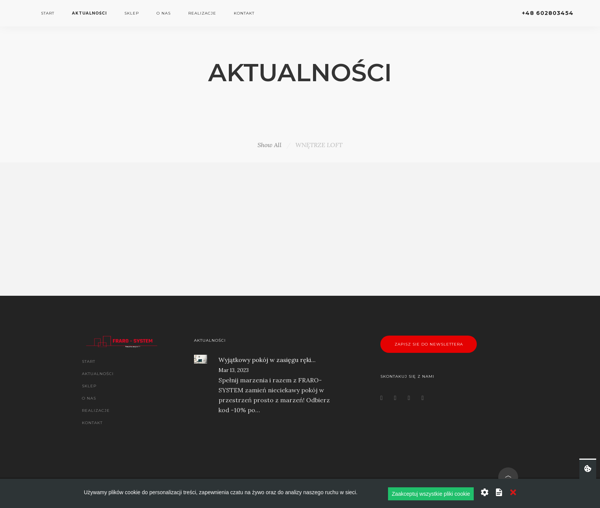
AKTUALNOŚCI (89, 13)
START (47, 13)
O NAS (164, 13)
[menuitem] (47, 13)
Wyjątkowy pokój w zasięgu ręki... (267, 360)
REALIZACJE (202, 13)
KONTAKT (244, 13)
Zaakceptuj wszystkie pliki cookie (431, 494)
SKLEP (131, 13)
